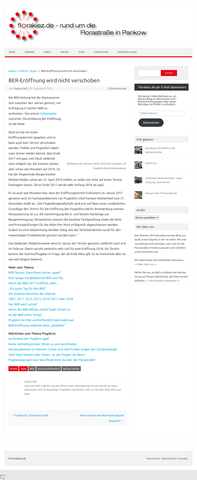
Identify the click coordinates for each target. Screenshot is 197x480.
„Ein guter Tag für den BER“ (27, 288)
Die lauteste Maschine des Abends (31, 293)
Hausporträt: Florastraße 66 (161, 193)
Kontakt (183, 458)
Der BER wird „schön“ (23, 304)
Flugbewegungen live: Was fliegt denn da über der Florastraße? (51, 360)
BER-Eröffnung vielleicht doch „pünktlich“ (36, 325)
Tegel (81, 52)
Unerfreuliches (127, 52)
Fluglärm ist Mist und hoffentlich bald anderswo (41, 320)
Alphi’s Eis (151, 163)
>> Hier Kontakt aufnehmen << (162, 280)
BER (32, 368)
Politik (65, 52)
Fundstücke (101, 52)
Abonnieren (151, 122)
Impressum (153, 458)
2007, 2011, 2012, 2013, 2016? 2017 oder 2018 (40, 299)
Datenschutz (169, 458)
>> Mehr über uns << (145, 264)
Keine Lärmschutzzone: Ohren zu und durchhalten (42, 344)
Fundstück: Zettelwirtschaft (29, 415)
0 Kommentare (118, 88)
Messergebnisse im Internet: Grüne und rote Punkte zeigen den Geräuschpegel (62, 349)
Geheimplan (48, 113)
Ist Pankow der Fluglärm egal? (28, 338)
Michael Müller (71, 368)
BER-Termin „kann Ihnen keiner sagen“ (34, 272)
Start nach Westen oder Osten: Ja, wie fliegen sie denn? (46, 354)
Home (12, 52)
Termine (29, 52)
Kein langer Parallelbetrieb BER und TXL (35, 278)
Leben (47, 52)
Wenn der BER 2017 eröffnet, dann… (34, 283)
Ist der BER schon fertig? (25, 315)
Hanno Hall (20, 88)
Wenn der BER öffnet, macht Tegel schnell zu (39, 309)
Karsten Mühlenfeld (49, 368)
